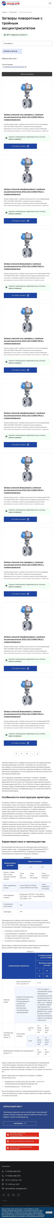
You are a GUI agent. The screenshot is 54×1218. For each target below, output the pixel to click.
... (32, 753)
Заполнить (18, 1123)
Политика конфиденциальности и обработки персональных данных (26, 1205)
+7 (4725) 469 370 (12, 1171)
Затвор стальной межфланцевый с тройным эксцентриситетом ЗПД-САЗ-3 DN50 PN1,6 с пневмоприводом (24, 415)
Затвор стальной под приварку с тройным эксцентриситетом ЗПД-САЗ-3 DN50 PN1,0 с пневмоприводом (24, 564)
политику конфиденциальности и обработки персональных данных (23, 1215)
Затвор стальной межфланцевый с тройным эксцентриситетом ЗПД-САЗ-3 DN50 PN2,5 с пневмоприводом (24, 191)
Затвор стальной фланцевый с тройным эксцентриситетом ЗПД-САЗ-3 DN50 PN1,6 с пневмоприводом (24, 490)
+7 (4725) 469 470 (12, 1176)
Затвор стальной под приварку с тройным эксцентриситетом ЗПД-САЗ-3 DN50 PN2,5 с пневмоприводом (24, 117)
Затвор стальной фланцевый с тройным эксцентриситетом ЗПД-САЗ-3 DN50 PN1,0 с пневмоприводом (24, 714)
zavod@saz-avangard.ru (16, 1188)
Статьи (4, 1201)
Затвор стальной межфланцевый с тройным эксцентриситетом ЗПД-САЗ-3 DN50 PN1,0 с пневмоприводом (24, 639)
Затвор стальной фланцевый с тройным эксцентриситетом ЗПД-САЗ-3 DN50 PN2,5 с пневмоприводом (24, 266)
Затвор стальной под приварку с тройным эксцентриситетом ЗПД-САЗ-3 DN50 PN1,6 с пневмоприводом (24, 341)
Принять (49, 1212)
